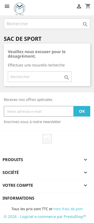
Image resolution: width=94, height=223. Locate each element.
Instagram (47, 139)
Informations (18, 198)
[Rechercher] (47, 23)
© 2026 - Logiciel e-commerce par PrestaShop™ (45, 216)
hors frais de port (68, 208)
